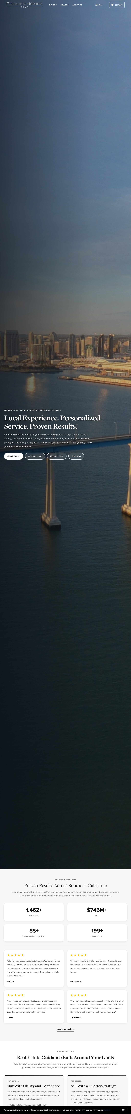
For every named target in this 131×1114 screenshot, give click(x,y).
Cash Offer (76, 456)
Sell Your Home (35, 456)
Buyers (53, 5)
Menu (99, 5)
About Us (77, 5)
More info (107, 1110)
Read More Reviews (65, 1029)
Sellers (65, 5)
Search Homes (13, 456)
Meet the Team (56, 456)
